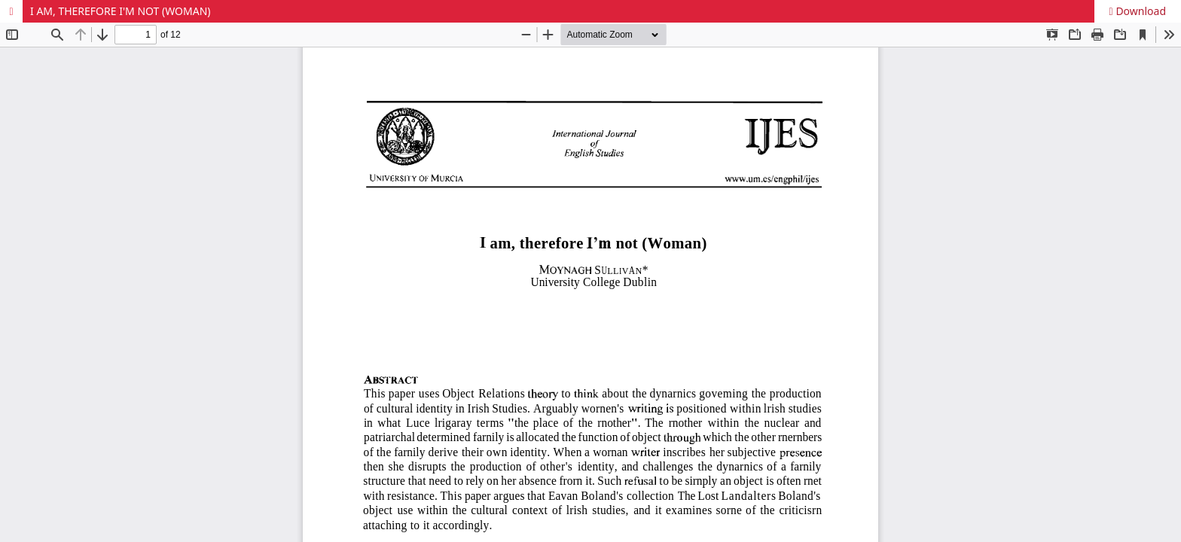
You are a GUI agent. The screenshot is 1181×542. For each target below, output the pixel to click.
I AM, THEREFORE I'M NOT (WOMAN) (120, 11)
